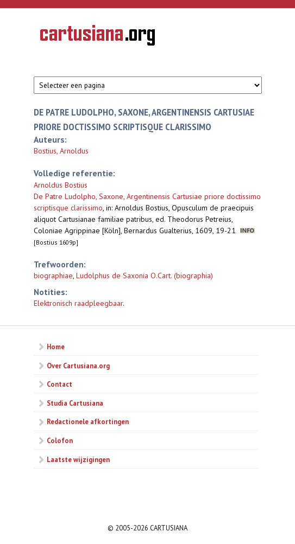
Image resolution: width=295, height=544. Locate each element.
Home (56, 346)
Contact (59, 384)
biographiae (53, 275)
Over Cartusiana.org (78, 365)
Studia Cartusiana (75, 403)
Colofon (60, 440)
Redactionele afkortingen (88, 421)
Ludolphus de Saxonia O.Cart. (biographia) (144, 275)
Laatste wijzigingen (78, 459)
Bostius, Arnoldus (61, 151)
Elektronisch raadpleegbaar (78, 303)
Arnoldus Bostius (60, 185)
